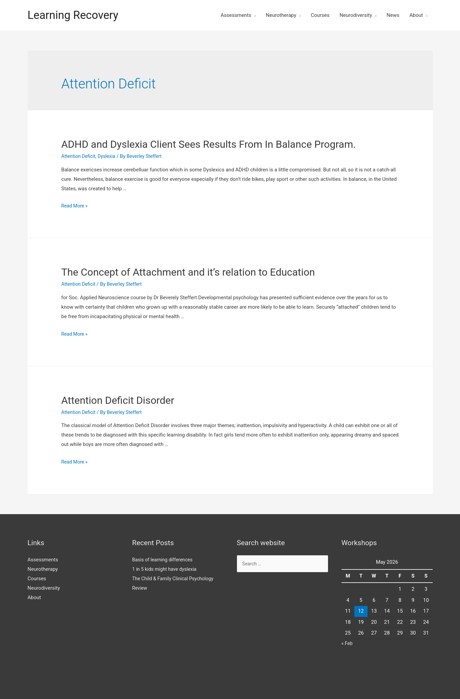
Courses (320, 15)
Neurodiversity (356, 15)
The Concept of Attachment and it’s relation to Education (188, 272)
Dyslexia (109, 156)
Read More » (75, 206)
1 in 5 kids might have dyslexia (166, 569)
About (416, 15)
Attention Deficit (79, 156)
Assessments (236, 15)
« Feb (347, 643)
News (393, 15)
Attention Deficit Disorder (117, 400)
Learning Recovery (76, 15)
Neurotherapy (281, 15)
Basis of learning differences (164, 560)
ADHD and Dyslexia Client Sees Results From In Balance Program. (208, 144)
